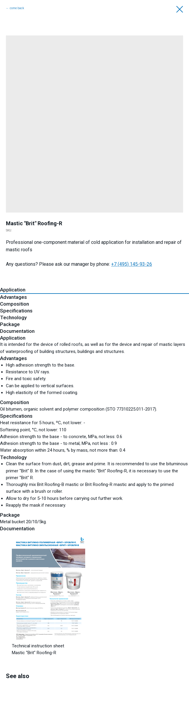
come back (17, 8)
